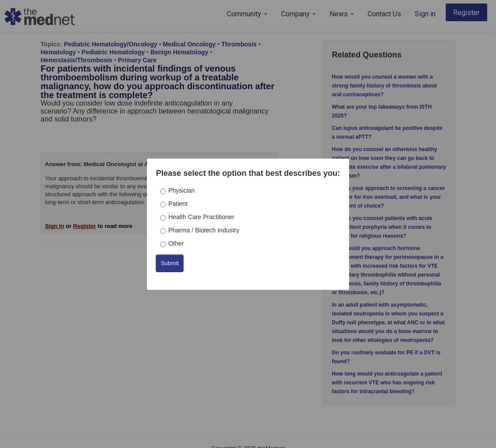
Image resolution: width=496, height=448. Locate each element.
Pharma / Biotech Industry (203, 230)
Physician (181, 190)
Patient (178, 203)
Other (176, 243)
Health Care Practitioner (201, 216)
